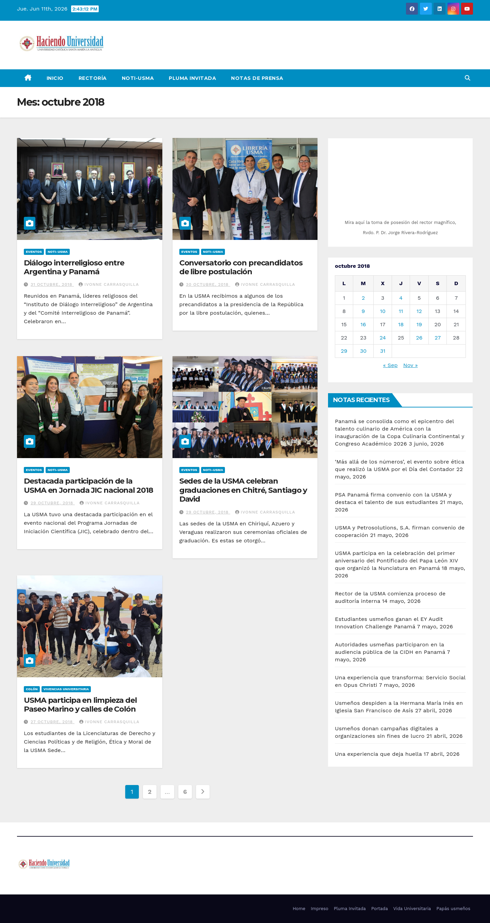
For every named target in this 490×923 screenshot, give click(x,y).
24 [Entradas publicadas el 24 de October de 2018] (382, 337)
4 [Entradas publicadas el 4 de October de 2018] (401, 298)
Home (299, 908)
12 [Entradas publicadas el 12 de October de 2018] (419, 311)
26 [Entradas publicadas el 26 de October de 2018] (419, 337)
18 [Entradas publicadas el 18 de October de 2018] (401, 324)
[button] (467, 78)
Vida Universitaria (412, 908)
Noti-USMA (138, 78)
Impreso (319, 908)
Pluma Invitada (192, 78)
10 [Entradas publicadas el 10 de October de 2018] (383, 311)
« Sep (390, 365)
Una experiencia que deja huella (378, 754)
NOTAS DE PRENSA (257, 78)
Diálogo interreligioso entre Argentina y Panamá (74, 267)
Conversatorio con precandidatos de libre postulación (241, 267)
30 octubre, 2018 (208, 284)
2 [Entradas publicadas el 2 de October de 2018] (363, 298)
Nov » (410, 365)
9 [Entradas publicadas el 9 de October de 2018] (363, 311)
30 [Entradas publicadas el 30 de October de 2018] (363, 351)
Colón (32, 689)
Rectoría (93, 78)
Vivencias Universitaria (66, 689)
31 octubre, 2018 (52, 284)
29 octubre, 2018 (53, 503)
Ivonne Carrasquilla (109, 284)
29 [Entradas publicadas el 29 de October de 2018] (344, 351)
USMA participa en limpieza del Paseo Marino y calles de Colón (80, 705)
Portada (379, 908)
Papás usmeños (453, 908)
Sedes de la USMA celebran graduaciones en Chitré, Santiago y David (243, 490)
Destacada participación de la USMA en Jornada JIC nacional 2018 (88, 485)
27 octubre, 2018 (53, 721)
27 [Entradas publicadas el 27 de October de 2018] (438, 337)
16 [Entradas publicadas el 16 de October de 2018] (363, 324)
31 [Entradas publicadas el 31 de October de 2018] (383, 351)
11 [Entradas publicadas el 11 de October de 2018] (401, 311)
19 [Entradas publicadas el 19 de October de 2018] (419, 324)
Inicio (55, 78)
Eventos (34, 252)
